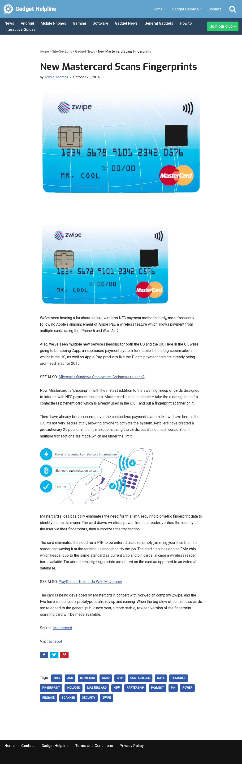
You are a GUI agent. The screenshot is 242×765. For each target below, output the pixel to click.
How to (188, 23)
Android (27, 23)
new (117, 689)
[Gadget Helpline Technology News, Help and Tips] (30, 9)
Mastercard (62, 629)
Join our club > (223, 26)
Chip (120, 679)
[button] (165, 9)
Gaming (80, 23)
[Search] (232, 9)
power (187, 689)
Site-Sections (62, 51)
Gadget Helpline (55, 747)
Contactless (140, 679)
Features (179, 679)
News (9, 23)
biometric (87, 679)
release (48, 699)
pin (173, 689)
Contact (214, 9)
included (73, 689)
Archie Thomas (56, 77)
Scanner (68, 699)
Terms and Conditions (95, 747)
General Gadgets (160, 23)
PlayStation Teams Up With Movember (90, 582)
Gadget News (127, 23)
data (160, 679)
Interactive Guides (20, 29)
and (70, 679)
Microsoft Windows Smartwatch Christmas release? (102, 377)
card (106, 679)
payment (157, 689)
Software (102, 23)
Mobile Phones (54, 23)
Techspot (54, 642)
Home (44, 51)
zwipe (106, 699)
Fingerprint (51, 689)
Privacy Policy (133, 747)
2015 (56, 679)
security (88, 699)
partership (135, 689)
